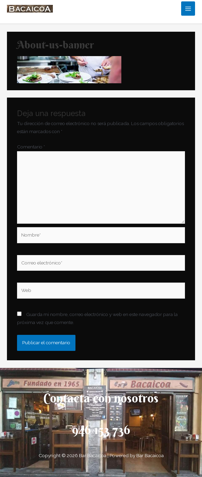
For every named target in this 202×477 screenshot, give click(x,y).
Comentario (31, 146)
